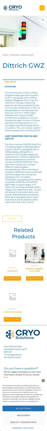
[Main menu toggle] (41, 7)
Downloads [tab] (10, 86)
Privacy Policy (28, 428)
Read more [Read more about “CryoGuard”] (12, 278)
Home (5, 55)
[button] (43, 380)
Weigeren (23, 415)
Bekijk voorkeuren (24, 422)
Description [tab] (10, 82)
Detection (14, 55)
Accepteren (23, 408)
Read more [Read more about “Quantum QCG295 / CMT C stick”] (34, 278)
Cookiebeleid (17, 428)
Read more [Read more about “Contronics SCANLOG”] (12, 319)
